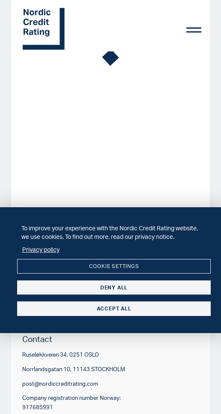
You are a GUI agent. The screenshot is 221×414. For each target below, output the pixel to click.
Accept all (114, 308)
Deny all (114, 287)
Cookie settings (114, 266)
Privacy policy (41, 249)
